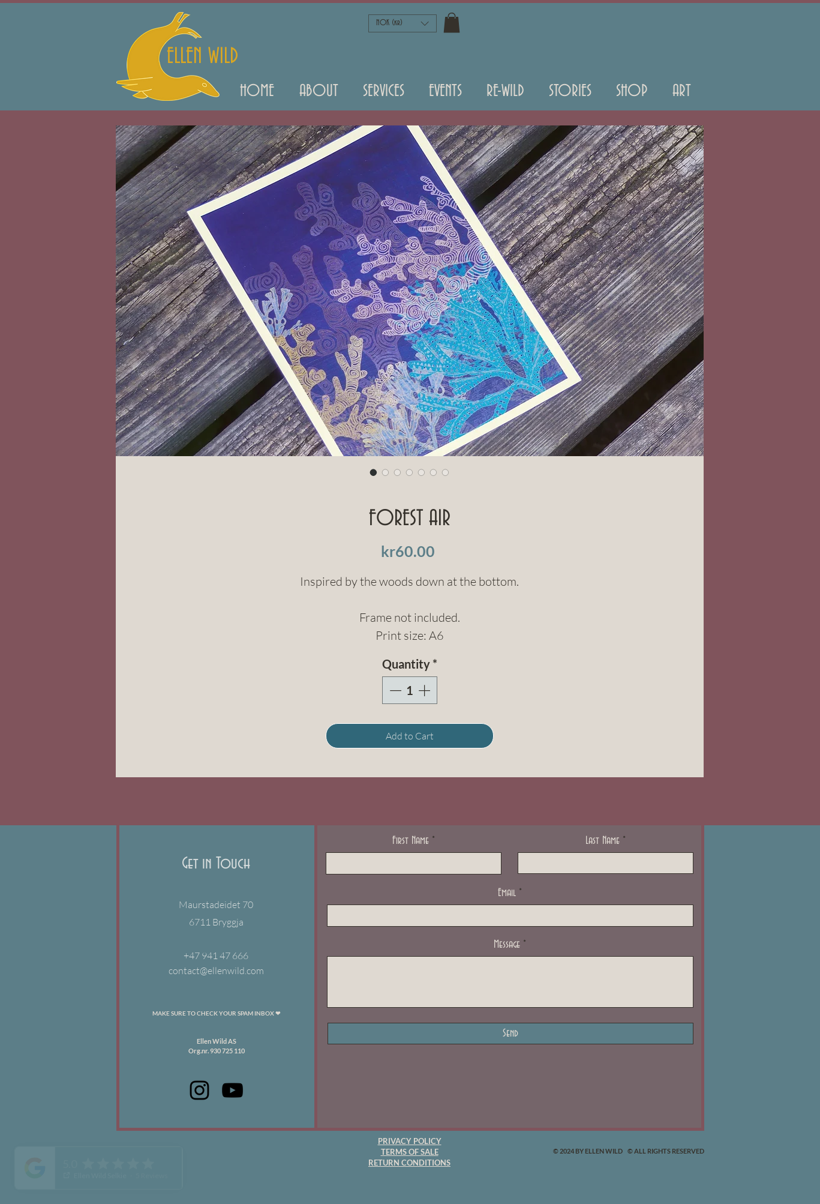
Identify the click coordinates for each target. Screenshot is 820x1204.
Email (507, 893)
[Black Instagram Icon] (199, 1090)
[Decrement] (394, 690)
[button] (445, 95)
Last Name (602, 841)
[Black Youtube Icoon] (232, 1090)
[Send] (510, 1033)
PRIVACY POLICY (409, 1141)
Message (507, 945)
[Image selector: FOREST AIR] (374, 472)
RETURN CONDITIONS (409, 1162)
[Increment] (425, 690)
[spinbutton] (409, 690)
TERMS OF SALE (409, 1152)
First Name (410, 841)
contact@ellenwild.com (216, 971)
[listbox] (402, 23)
